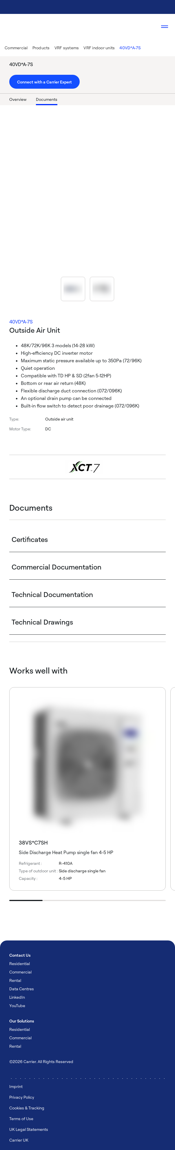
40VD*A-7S (130, 47)
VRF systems (66, 47)
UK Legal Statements (28, 1129)
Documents (46, 99)
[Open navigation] (164, 26)
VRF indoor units (99, 47)
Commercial (16, 47)
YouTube (17, 1005)
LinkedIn (17, 997)
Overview (18, 99)
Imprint (16, 1086)
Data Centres (21, 988)
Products (41, 47)
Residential (19, 963)
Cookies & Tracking (26, 1107)
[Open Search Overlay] (147, 26)
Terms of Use (21, 1118)
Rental (15, 980)
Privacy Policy (21, 1097)
